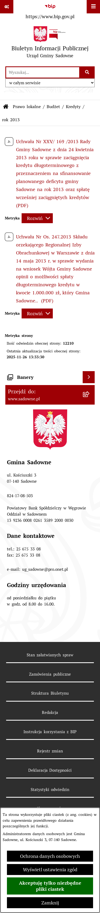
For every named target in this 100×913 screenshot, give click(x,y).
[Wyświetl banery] (89, 377)
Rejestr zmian (50, 751)
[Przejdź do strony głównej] (50, 43)
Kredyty (73, 106)
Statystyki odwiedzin (50, 789)
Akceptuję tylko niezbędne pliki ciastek (50, 886)
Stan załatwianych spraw (50, 654)
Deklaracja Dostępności (50, 770)
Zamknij (50, 903)
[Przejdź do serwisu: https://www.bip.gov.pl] (50, 10)
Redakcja (50, 712)
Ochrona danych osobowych (50, 856)
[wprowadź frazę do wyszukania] (42, 72)
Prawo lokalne (27, 106)
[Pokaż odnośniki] (6, 6)
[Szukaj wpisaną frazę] (87, 72)
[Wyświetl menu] (93, 6)
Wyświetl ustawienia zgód (50, 869)
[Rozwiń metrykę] (37, 218)
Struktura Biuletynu (50, 693)
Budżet (53, 106)
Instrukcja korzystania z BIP (50, 731)
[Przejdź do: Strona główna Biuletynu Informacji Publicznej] (6, 106)
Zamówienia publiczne (50, 674)
